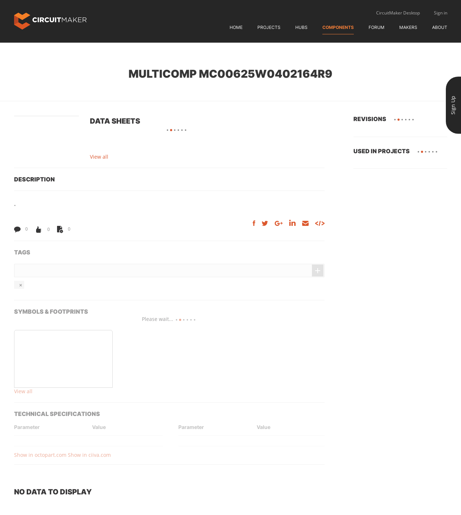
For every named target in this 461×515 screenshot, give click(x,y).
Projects (268, 27)
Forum (376, 27)
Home (236, 27)
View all (99, 156)
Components (338, 27)
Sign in (440, 13)
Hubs (301, 27)
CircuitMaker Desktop (398, 13)
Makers (408, 27)
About (439, 27)
